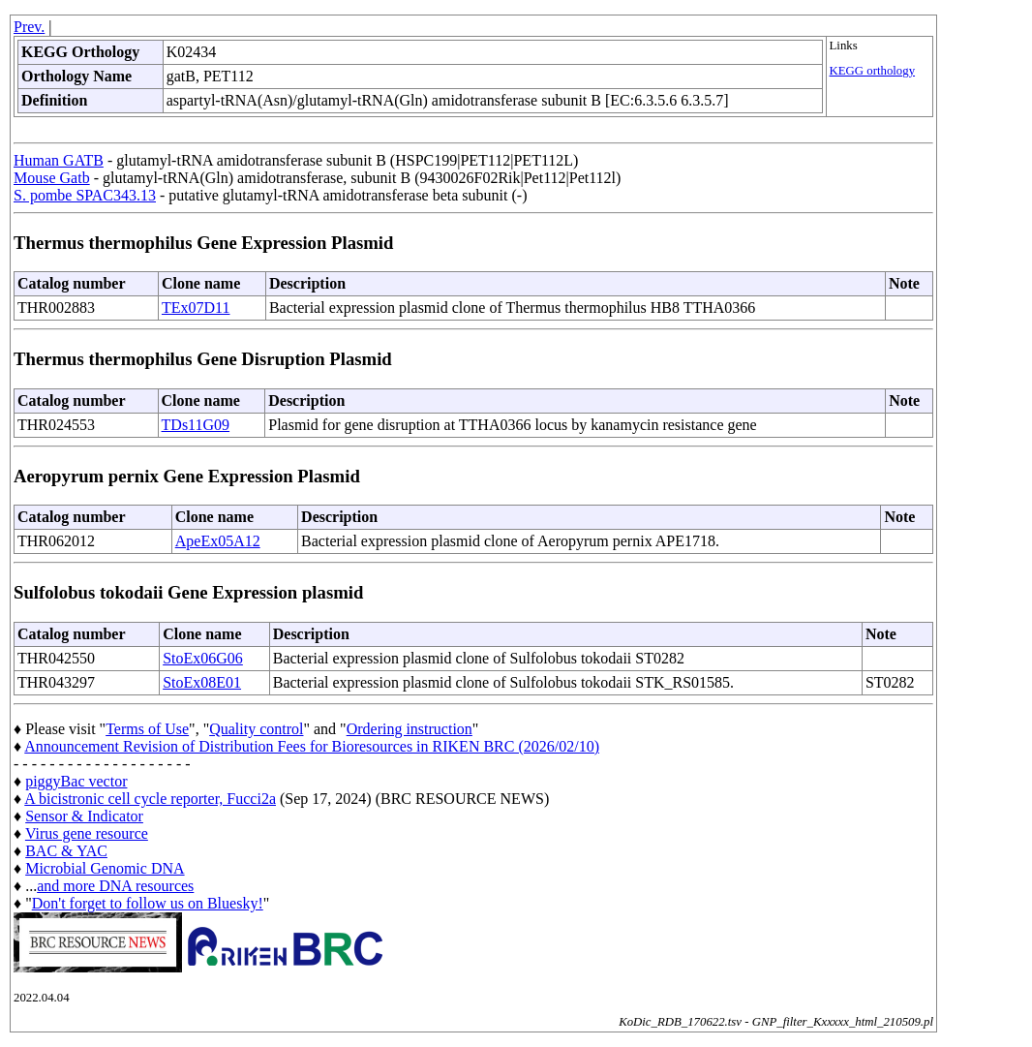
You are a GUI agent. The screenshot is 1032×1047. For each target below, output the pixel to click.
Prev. (29, 26)
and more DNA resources (115, 886)
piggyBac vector (76, 781)
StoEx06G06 (203, 658)
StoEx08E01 (202, 682)
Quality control (256, 729)
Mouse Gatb (52, 177)
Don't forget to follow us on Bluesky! (147, 903)
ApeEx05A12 (217, 541)
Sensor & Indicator (84, 816)
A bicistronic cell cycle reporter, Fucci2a (150, 798)
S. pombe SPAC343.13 (85, 195)
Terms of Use (147, 729)
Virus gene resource (86, 833)
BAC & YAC (66, 851)
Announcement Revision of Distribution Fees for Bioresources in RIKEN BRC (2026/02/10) (311, 746)
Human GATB (59, 160)
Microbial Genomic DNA (104, 868)
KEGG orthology (873, 70)
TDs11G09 (196, 424)
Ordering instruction (409, 729)
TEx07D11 (196, 307)
